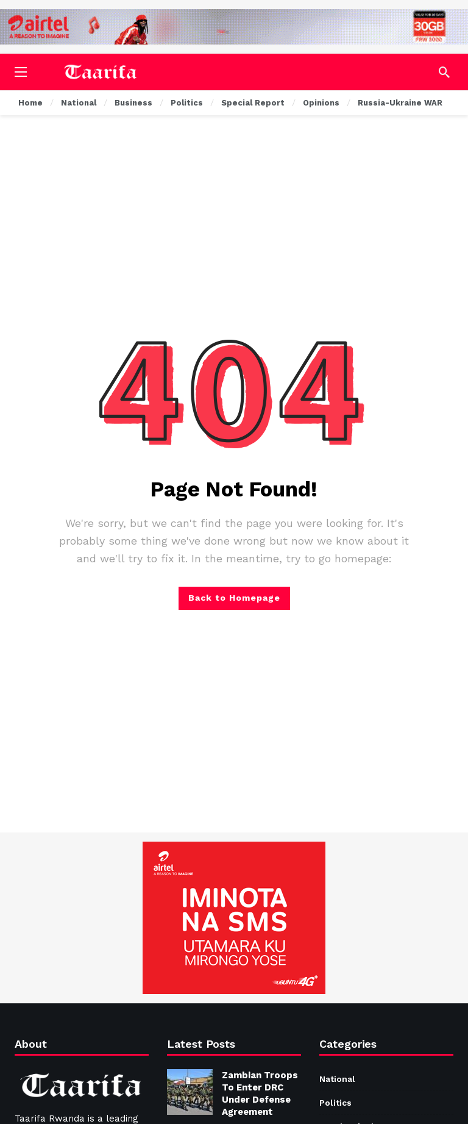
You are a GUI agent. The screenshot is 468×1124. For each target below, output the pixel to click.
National (337, 1079)
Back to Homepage (234, 598)
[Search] (444, 72)
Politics (335, 1103)
